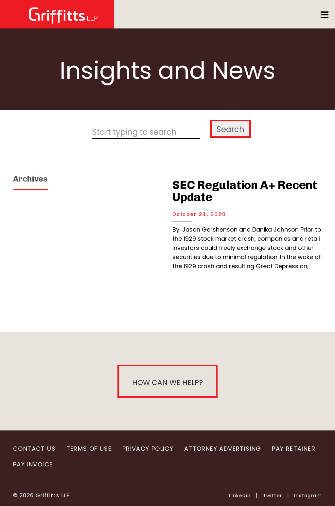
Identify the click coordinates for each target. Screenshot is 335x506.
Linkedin (240, 495)
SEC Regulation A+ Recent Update (244, 191)
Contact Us (34, 449)
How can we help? (167, 382)
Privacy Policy (147, 449)
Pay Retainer (293, 449)
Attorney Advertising (222, 449)
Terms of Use (89, 449)
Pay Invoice (33, 464)
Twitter (272, 495)
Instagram (308, 495)
